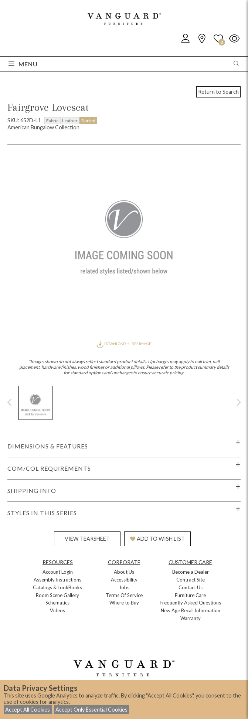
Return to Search (218, 92)
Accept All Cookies (27, 709)
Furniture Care (190, 595)
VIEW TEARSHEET (87, 539)
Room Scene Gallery (57, 595)
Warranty (190, 618)
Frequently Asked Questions (190, 603)
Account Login (58, 572)
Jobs (124, 587)
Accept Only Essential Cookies (91, 709)
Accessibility (124, 580)
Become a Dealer (190, 572)
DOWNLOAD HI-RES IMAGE (124, 343)
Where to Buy (124, 603)
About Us (124, 572)
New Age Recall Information (190, 610)
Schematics (57, 603)
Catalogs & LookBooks (57, 587)
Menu (23, 63)
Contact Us (191, 587)
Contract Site (190, 580)
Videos (57, 610)
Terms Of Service (124, 595)
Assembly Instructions (57, 580)
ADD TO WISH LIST (157, 539)
